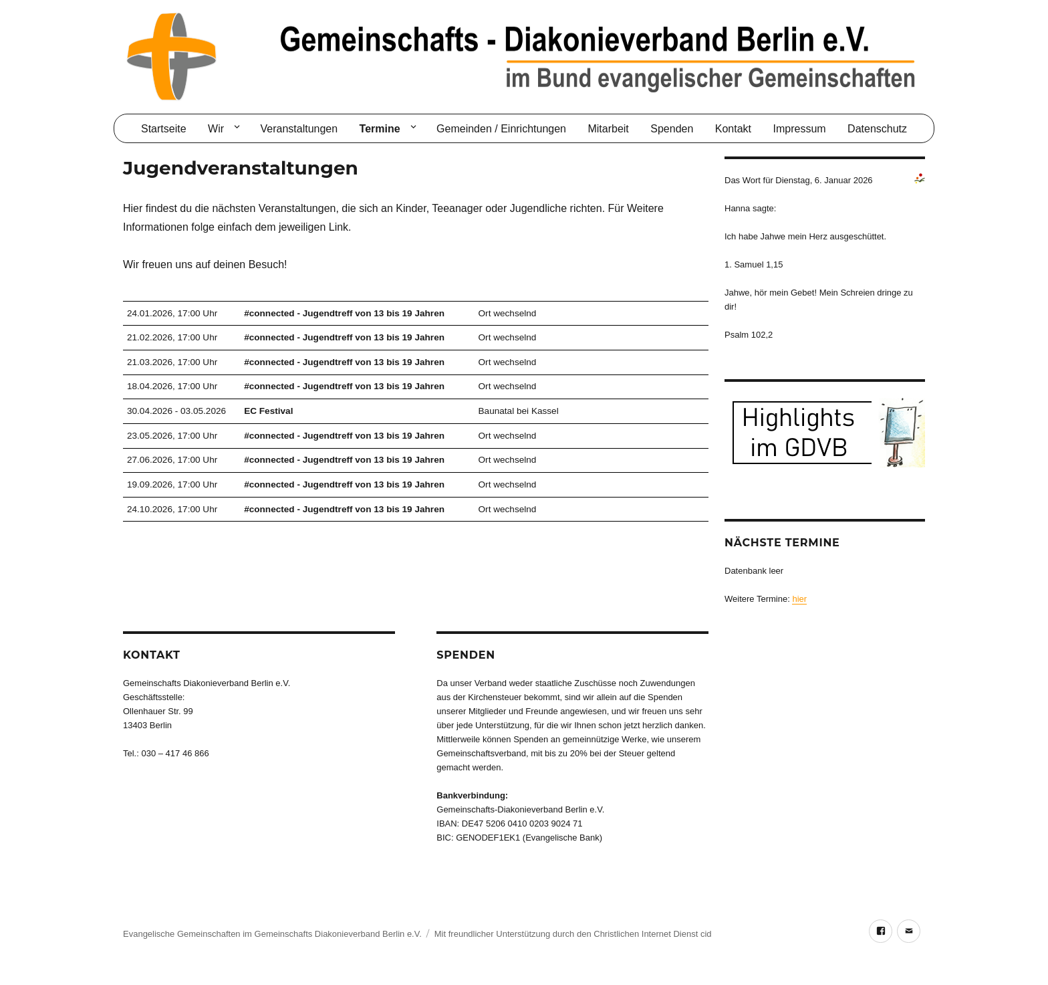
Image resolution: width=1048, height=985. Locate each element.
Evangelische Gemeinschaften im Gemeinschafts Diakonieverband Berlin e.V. (272, 934)
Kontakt (733, 128)
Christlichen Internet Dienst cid (652, 934)
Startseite (163, 128)
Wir (216, 128)
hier (799, 599)
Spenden (671, 128)
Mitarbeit (607, 128)
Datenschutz (877, 128)
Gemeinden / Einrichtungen (501, 128)
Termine (380, 128)
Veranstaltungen (299, 128)
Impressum (799, 128)
